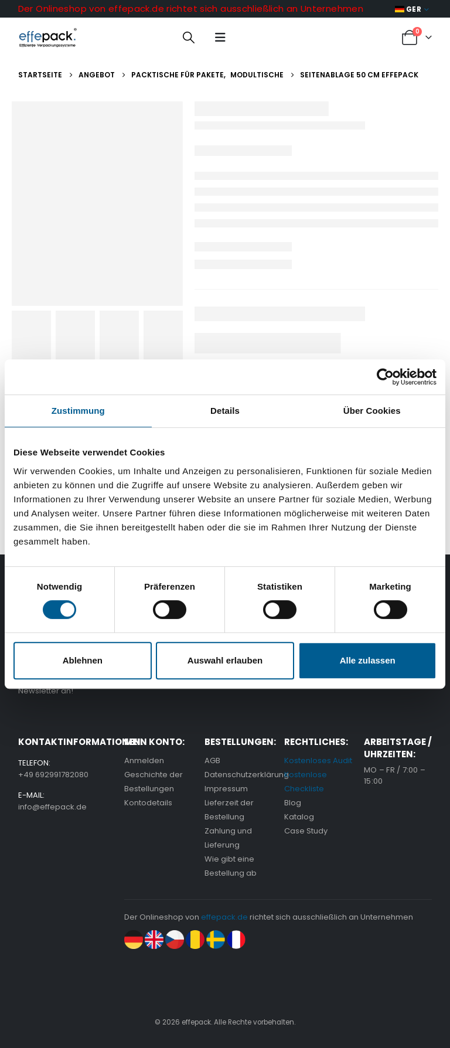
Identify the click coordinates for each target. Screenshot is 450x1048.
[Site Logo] (47, 37)
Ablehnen (83, 660)
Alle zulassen (368, 660)
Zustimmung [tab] (78, 411)
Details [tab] (225, 411)
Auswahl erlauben (225, 660)
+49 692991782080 (53, 774)
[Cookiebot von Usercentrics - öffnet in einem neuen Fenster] (385, 377)
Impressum (226, 788)
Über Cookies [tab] (372, 411)
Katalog (299, 816)
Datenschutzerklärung (246, 774)
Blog (292, 802)
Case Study (306, 830)
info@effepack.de (52, 806)
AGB (212, 760)
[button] (189, 37)
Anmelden (144, 760)
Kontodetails (148, 802)
